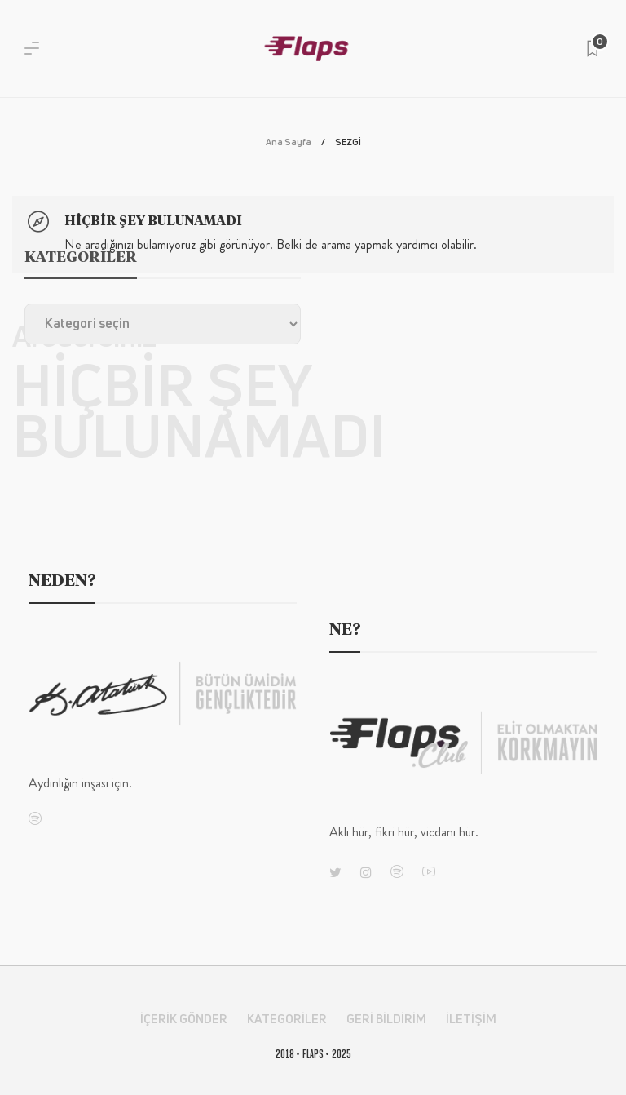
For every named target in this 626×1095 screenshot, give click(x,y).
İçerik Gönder (183, 1018)
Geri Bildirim (386, 1018)
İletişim (471, 1018)
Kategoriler (287, 1018)
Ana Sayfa (288, 141)
